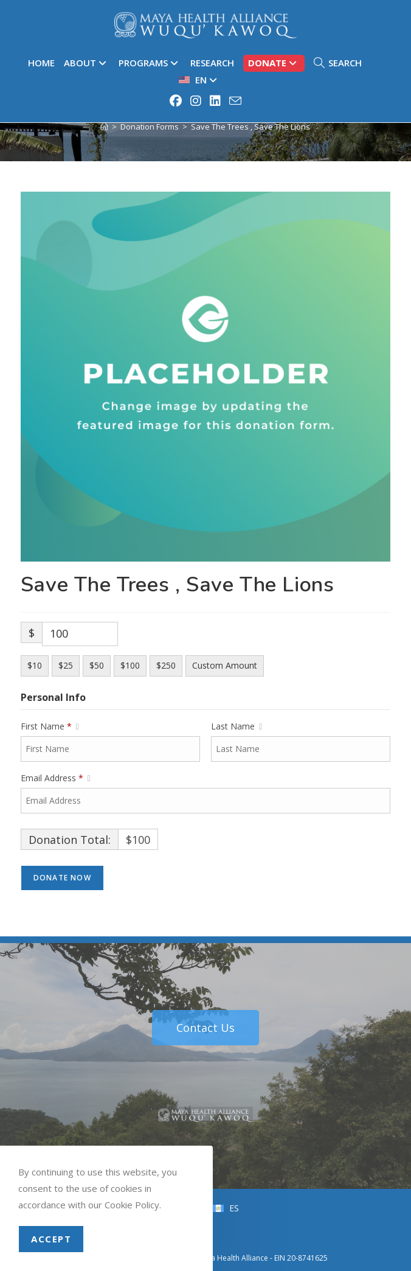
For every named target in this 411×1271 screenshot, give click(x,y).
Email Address (56, 778)
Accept (51, 1239)
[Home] (104, 126)
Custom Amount (224, 665)
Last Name (236, 726)
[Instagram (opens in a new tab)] (196, 101)
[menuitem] (199, 80)
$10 (34, 665)
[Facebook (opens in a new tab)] (176, 101)
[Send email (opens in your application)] (233, 100)
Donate (274, 63)
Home (41, 63)
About (86, 63)
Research (212, 63)
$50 (96, 665)
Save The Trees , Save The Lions (250, 126)
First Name (50, 726)
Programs (150, 63)
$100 (130, 665)
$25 (65, 665)
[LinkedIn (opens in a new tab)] (216, 101)
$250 (166, 665)
